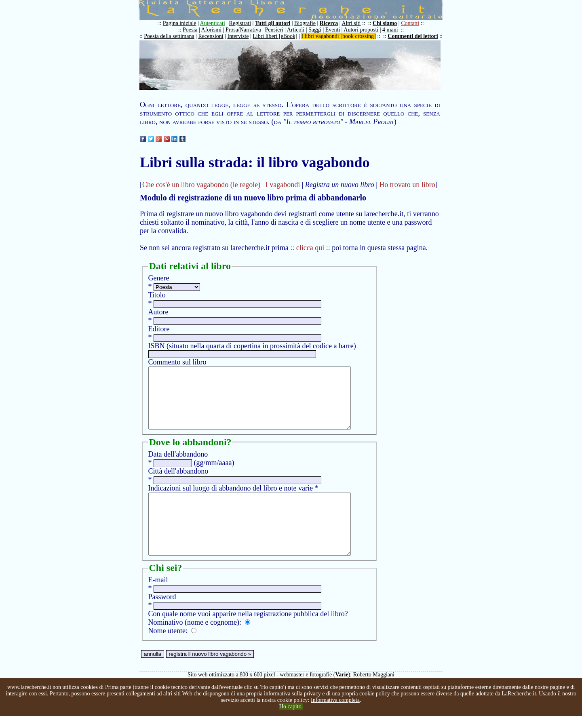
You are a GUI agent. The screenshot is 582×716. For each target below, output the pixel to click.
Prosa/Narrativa (243, 30)
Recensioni (211, 36)
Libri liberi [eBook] (275, 36)
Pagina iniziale (179, 23)
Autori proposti (361, 30)
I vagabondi (283, 185)
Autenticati (212, 23)
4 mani (390, 30)
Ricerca (329, 23)
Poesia (190, 30)
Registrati (240, 23)
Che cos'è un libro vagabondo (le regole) (201, 185)
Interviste (238, 36)
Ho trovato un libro (407, 185)
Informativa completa (335, 700)
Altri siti (351, 23)
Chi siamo (385, 23)
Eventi (332, 30)
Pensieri (274, 30)
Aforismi (211, 30)
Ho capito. (291, 706)
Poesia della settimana (169, 36)
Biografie (305, 23)
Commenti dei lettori (413, 36)
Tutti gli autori (272, 23)
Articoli (296, 30)
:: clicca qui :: (310, 248)
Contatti (410, 23)
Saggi (314, 30)
